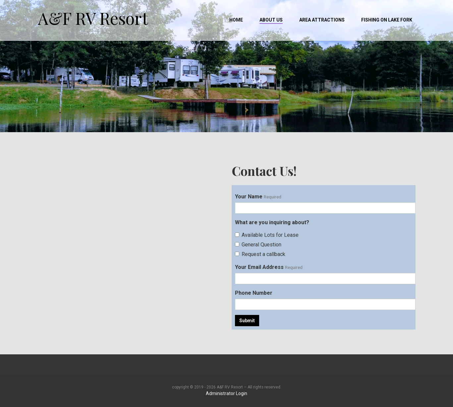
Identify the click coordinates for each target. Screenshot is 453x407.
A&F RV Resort (93, 13)
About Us (271, 20)
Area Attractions (322, 20)
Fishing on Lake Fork (386, 20)
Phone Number (253, 293)
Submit (247, 320)
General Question (258, 244)
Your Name (248, 196)
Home (236, 20)
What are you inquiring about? (272, 222)
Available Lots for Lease (267, 235)
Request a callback (260, 254)
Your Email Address (259, 267)
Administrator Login (226, 393)
